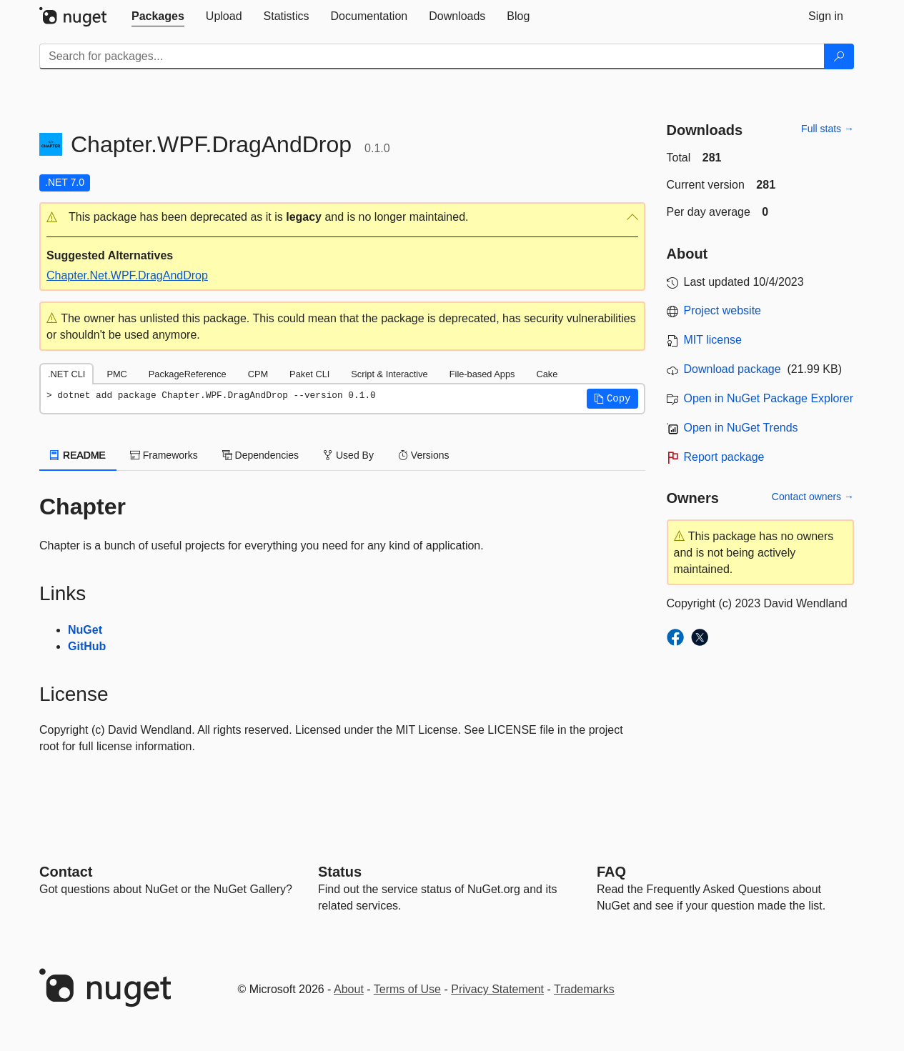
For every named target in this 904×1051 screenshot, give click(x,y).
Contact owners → (813, 496)
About (349, 989)
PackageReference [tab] (188, 374)
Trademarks (584, 989)
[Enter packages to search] (432, 56)
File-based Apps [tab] (482, 374)
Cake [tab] (546, 374)
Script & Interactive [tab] (389, 374)
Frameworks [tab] (164, 455)
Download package (732, 369)
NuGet (85, 630)
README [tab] (78, 455)
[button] (342, 217)
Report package (724, 457)
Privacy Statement (497, 989)
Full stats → (827, 128)
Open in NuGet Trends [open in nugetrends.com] (741, 428)
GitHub (87, 646)
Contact (65, 872)
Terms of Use (407, 989)
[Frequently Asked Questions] (611, 872)
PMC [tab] (116, 374)
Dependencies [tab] (260, 455)
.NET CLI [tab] (66, 374)
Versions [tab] (423, 455)
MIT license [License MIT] (713, 340)
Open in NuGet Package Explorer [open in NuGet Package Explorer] (768, 398)
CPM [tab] (258, 374)
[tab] (158, 16)
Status (340, 872)
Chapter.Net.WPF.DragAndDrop (127, 275)
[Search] (839, 56)
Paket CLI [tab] (309, 374)
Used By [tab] (348, 455)
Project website (723, 310)
